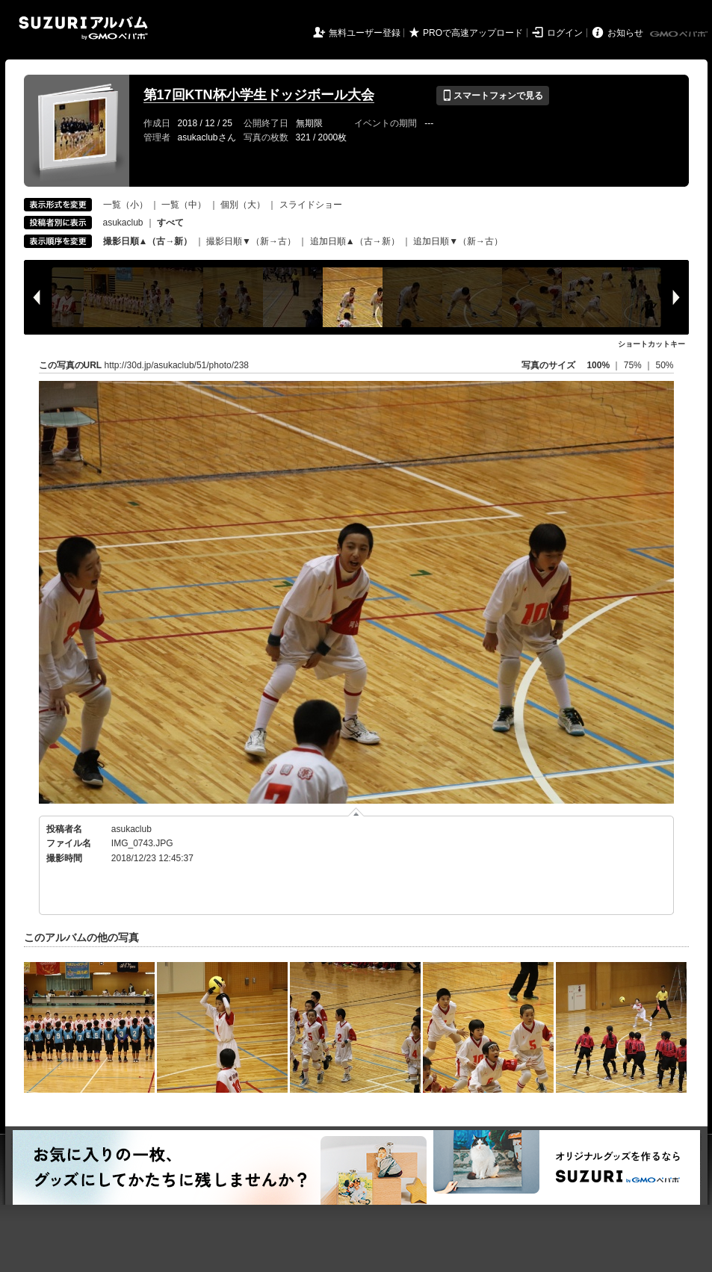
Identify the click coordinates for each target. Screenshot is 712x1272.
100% (598, 365)
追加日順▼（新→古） (458, 241)
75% (634, 365)
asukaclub (123, 222)
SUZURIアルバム (83, 28)
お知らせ (625, 33)
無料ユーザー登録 (364, 33)
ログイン (565, 33)
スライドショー (310, 204)
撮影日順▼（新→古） (251, 241)
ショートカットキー (651, 344)
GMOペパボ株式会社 (680, 34)
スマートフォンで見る (492, 95)
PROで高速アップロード (473, 33)
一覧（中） (183, 204)
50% (664, 365)
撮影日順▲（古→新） (148, 241)
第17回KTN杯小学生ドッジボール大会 (258, 94)
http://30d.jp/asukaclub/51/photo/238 (177, 365)
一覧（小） (125, 204)
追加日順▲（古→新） (355, 241)
